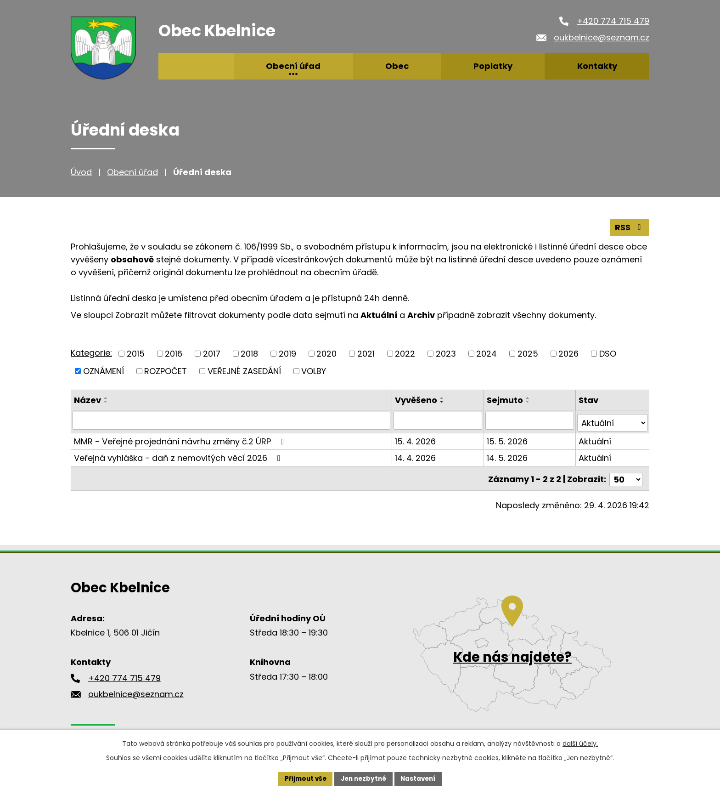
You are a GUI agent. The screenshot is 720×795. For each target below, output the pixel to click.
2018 (249, 353)
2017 (211, 353)
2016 (173, 353)
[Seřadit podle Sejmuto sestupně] (528, 401)
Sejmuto (505, 399)
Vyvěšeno (417, 399)
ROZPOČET (165, 370)
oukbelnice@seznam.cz (601, 37)
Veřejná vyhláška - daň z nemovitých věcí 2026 (179, 455)
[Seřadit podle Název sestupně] (106, 401)
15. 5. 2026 (507, 438)
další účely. (580, 742)
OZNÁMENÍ (103, 370)
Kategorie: (91, 352)
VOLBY (313, 370)
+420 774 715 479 (613, 21)
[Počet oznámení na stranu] (625, 474)
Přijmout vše (303, 778)
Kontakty (597, 66)
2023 (446, 353)
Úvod (81, 172)
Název (87, 399)
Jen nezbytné (363, 778)
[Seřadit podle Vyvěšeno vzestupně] (443, 397)
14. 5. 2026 (507, 455)
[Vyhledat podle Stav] (612, 420)
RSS (629, 227)
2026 (568, 353)
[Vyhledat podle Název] (232, 420)
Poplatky (492, 66)
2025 (528, 353)
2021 (366, 353)
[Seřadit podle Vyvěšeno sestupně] (443, 401)
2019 (287, 353)
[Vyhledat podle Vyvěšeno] (438, 420)
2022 (405, 353)
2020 (326, 353)
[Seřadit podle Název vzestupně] (106, 397)
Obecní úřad (132, 172)
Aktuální (595, 438)
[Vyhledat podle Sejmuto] (530, 420)
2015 (136, 353)
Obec (397, 66)
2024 (486, 353)
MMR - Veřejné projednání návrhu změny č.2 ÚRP (181, 438)
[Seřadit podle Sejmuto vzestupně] (528, 397)
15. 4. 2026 (416, 438)
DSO (607, 353)
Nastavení (420, 778)
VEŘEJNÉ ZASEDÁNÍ (244, 370)
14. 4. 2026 (416, 455)
